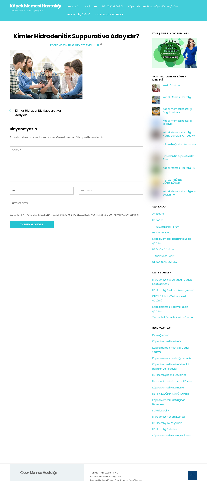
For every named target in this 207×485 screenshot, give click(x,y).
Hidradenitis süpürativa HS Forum (178, 158)
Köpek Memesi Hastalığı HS (179, 168)
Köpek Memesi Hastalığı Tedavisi (71, 45)
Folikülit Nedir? (160, 410)
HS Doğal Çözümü (78, 14)
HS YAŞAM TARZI (112, 6)
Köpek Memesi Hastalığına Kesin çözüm (153, 6)
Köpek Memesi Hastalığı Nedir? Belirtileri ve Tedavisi (179, 134)
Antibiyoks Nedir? (165, 256)
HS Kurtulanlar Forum (167, 227)
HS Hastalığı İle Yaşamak (167, 423)
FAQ (115, 472)
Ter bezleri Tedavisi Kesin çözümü (172, 317)
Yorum (16, 149)
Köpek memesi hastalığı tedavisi (177, 122)
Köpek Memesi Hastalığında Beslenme (179, 193)
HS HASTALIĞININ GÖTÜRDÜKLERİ (172, 181)
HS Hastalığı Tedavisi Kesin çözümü (173, 290)
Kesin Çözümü (171, 85)
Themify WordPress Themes (128, 480)
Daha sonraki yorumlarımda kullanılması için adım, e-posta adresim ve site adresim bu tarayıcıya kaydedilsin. (74, 215)
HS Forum (91, 6)
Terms (94, 472)
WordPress (107, 480)
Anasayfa (73, 6)
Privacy (106, 472)
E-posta (86, 190)
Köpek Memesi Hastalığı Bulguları (171, 435)
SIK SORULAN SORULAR (109, 14)
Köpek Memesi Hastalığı (177, 97)
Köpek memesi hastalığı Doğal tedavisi (177, 110)
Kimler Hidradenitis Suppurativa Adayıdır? (76, 36)
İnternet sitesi (20, 203)
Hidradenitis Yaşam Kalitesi (168, 416)
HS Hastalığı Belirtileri (164, 429)
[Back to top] (192, 475)
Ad (14, 190)
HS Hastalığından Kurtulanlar (179, 144)
